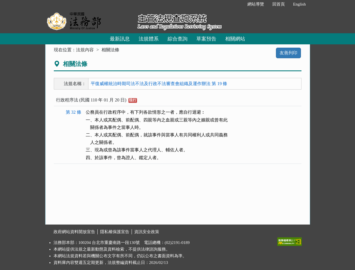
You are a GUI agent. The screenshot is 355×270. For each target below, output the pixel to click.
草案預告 (206, 39)
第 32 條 (73, 112)
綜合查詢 (177, 39)
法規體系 (149, 39)
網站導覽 (255, 4)
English (299, 4)
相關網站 (235, 39)
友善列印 (288, 52)
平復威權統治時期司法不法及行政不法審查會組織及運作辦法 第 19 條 (159, 83)
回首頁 (278, 4)
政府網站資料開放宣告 (74, 232)
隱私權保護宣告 (114, 232)
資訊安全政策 (146, 232)
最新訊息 (120, 39)
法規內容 (85, 49)
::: (237, 4)
